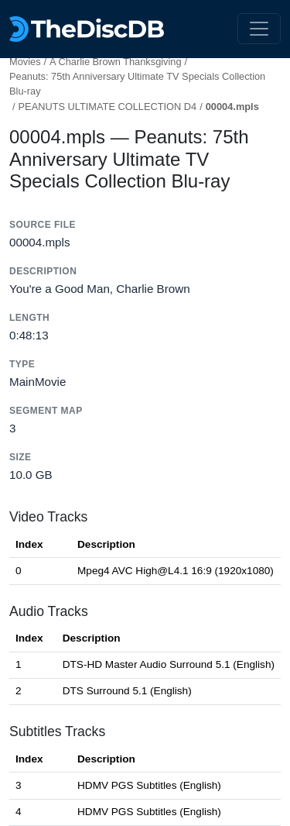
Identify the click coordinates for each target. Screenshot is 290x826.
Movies (25, 61)
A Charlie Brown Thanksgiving (115, 61)
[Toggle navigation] (259, 28)
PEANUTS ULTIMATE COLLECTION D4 (108, 106)
